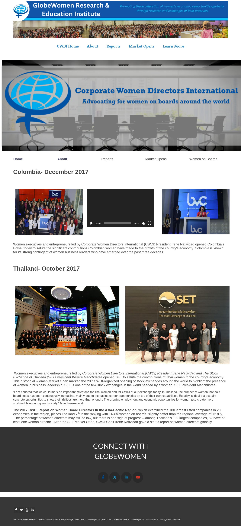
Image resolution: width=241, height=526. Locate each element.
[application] (120, 208)
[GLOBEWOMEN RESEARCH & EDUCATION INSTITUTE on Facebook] (103, 477)
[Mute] (143, 223)
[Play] (91, 223)
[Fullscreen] (149, 223)
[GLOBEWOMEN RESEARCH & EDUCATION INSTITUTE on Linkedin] (126, 477)
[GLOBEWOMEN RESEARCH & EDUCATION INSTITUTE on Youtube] (138, 477)
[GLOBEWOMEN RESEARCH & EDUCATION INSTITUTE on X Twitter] (114, 477)
